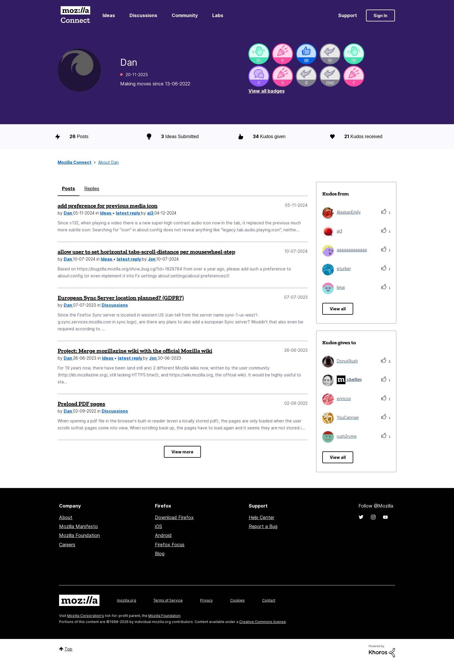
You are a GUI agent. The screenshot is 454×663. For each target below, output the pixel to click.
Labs (217, 15)
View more (182, 451)
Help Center (261, 517)
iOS (158, 526)
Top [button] (68, 648)
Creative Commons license (262, 622)
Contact (268, 600)
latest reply (128, 212)
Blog (159, 553)
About (65, 517)
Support (347, 15)
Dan (68, 212)
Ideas (108, 15)
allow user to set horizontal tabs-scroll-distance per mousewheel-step (146, 251)
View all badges (266, 91)
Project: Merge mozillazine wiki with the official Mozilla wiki (135, 350)
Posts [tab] (68, 188)
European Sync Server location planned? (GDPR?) (121, 297)
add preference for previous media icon (108, 205)
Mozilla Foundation (79, 535)
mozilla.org (126, 600)
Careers (67, 544)
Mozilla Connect (75, 15)
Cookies (237, 600)
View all (338, 308)
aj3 (150, 212)
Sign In (380, 15)
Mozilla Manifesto (78, 526)
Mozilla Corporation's (85, 615)
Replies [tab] (91, 188)
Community (185, 15)
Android (163, 535)
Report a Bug (263, 526)
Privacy (206, 600)
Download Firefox (174, 517)
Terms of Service (168, 600)
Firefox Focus (169, 544)
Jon (152, 259)
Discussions (143, 15)
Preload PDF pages (81, 403)
